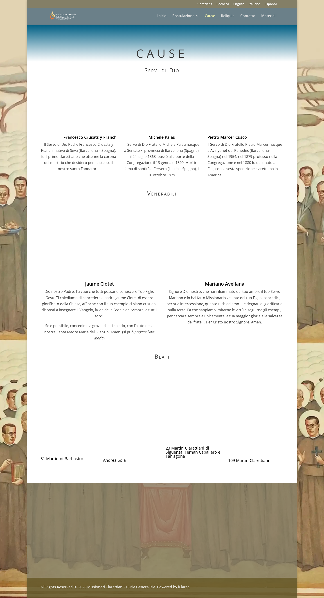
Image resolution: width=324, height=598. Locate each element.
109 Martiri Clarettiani (248, 460)
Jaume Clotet (99, 284)
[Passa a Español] (271, 5)
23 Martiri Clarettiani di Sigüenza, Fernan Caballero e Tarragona (193, 452)
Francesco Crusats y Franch (90, 137)
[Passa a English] (238, 5)
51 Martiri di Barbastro (61, 458)
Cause (210, 16)
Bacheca (222, 4)
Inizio (161, 16)
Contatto (247, 16)
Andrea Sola (114, 460)
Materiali (268, 16)
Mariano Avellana (224, 284)
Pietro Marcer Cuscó (227, 137)
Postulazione (183, 16)
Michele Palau (161, 137)
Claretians (204, 4)
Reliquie (227, 16)
